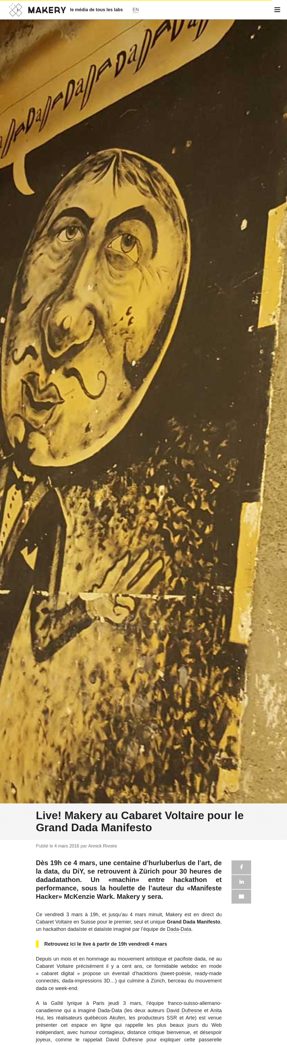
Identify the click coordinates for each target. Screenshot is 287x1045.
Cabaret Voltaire (54, 922)
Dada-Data (179, 929)
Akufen (117, 1018)
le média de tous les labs (96, 9)
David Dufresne (184, 1010)
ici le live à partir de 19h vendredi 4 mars (118, 944)
